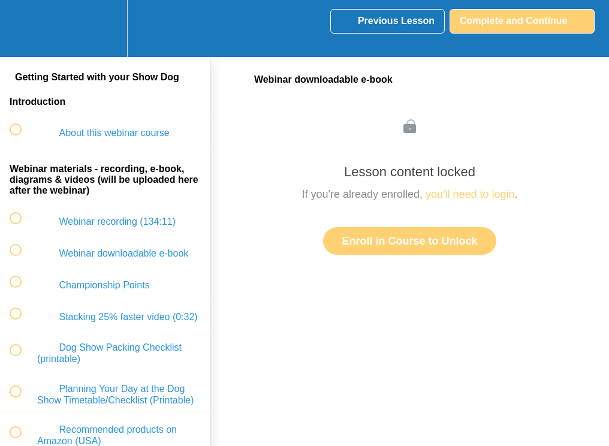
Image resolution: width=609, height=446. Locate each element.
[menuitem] (105, 28)
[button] (22, 28)
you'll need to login (470, 194)
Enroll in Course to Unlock (409, 241)
